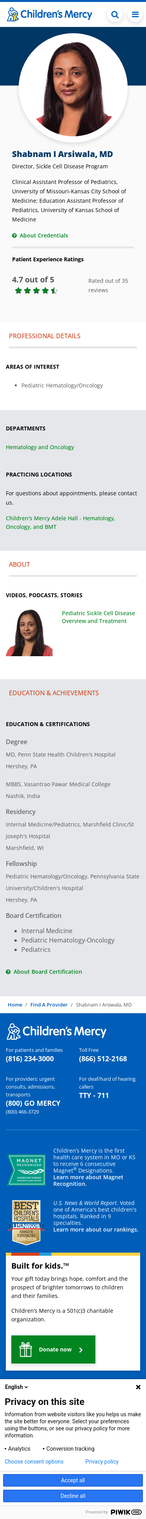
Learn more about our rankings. (96, 1229)
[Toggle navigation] (135, 14)
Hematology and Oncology (40, 447)
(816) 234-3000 (30, 1058)
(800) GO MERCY (33, 1103)
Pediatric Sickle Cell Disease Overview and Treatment (98, 617)
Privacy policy (101, 1461)
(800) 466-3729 (22, 1111)
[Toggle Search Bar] (115, 14)
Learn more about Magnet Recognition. (88, 1180)
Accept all (73, 1480)
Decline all (73, 1496)
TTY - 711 (94, 1095)
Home (15, 1004)
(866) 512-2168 (103, 1058)
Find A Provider (49, 1004)
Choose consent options (34, 1461)
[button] (53, 1349)
